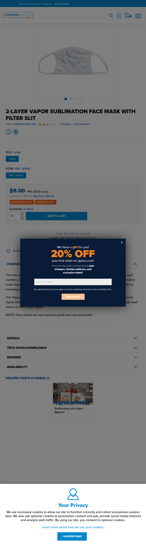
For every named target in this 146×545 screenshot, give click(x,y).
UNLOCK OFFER (73, 297)
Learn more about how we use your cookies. (73, 527)
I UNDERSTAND (72, 536)
